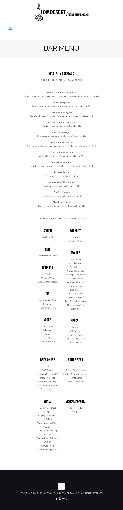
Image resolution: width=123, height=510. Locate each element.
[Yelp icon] (66, 498)
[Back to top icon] (61, 486)
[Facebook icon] (56, 498)
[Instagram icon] (60, 498)
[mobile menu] (10, 28)
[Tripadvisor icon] (63, 498)
